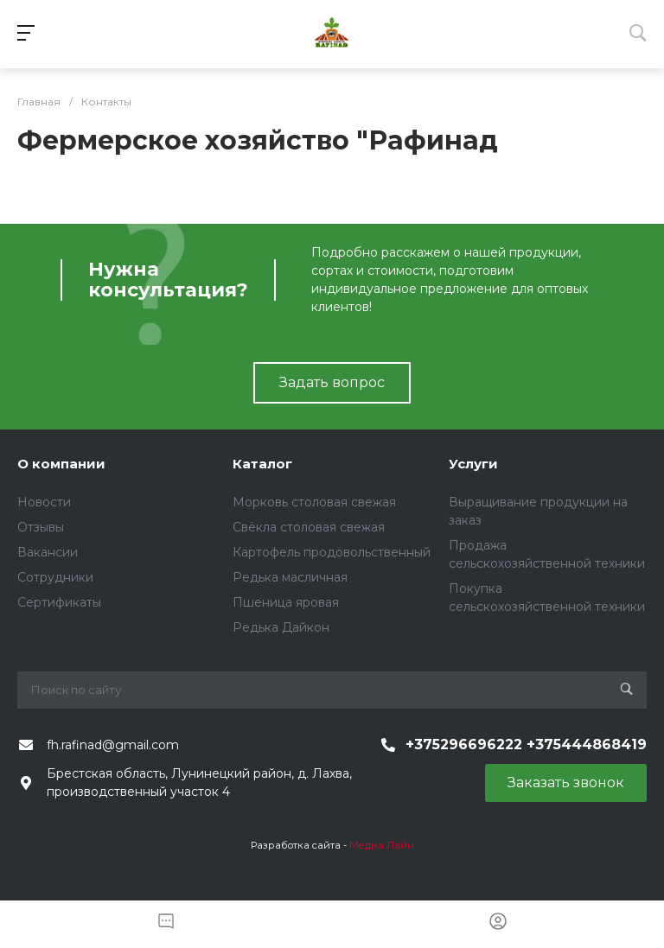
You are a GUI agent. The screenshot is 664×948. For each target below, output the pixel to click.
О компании (61, 463)
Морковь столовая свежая (314, 502)
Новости (44, 502)
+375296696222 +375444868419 (526, 744)
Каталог (262, 463)
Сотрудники (55, 577)
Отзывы (40, 527)
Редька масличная (290, 577)
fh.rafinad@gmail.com (113, 745)
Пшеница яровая (286, 602)
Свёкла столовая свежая (309, 527)
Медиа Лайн (381, 845)
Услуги (473, 463)
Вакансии (47, 552)
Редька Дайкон (281, 627)
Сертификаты (59, 602)
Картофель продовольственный (332, 552)
